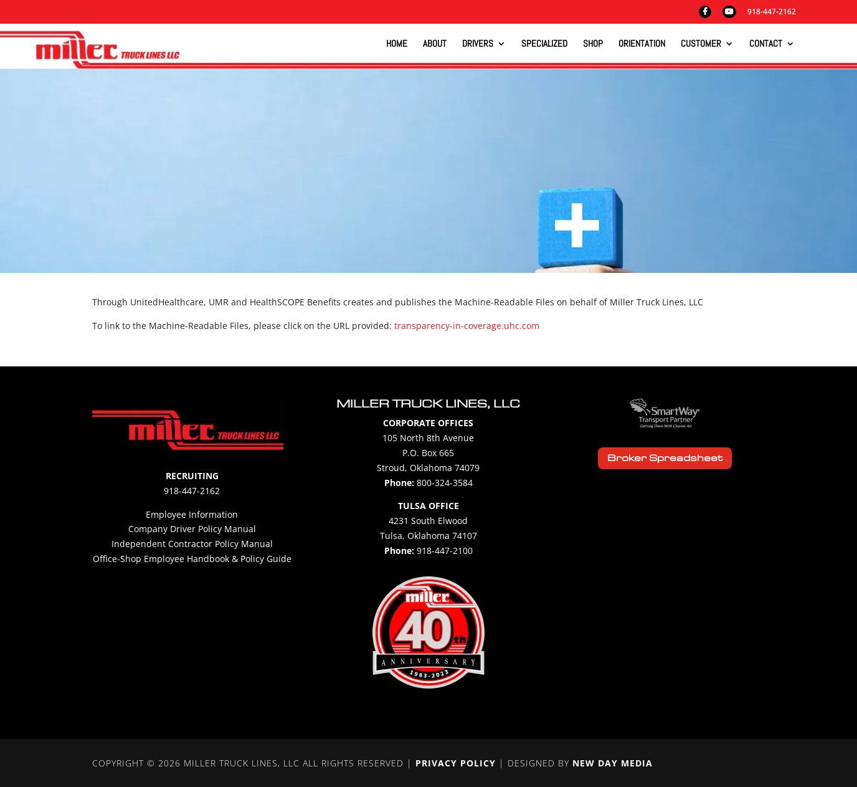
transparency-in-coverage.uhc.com (466, 325)
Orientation (641, 44)
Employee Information (192, 514)
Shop (593, 44)
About (435, 44)
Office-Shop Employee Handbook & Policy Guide (192, 559)
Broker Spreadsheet (664, 458)
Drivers (477, 44)
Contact (765, 44)
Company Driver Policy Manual (192, 529)
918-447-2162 (771, 12)
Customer (701, 44)
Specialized (544, 44)
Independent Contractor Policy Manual (192, 544)
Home (396, 44)
